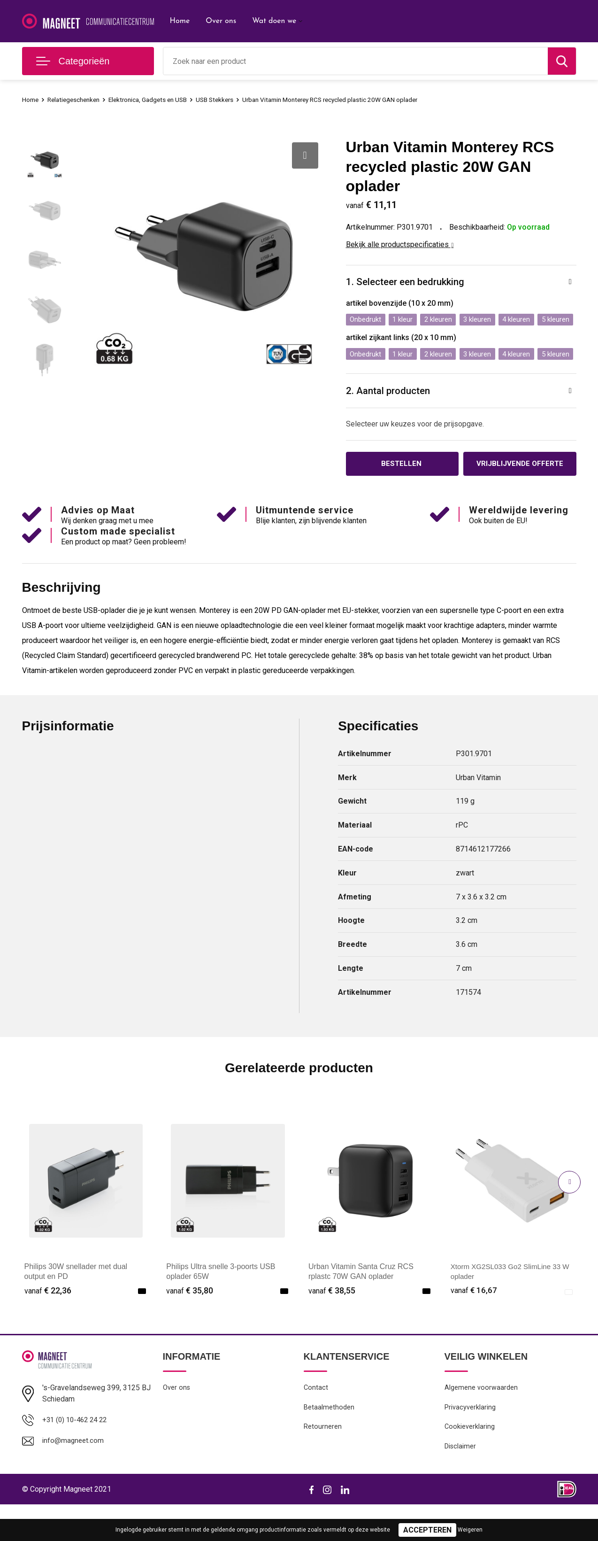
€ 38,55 (331, 1324)
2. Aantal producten (391, 423)
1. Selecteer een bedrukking (409, 282)
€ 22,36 (47, 1324)
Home (180, 21)
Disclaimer (460, 1482)
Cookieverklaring (470, 1462)
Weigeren (470, 1529)
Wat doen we (274, 21)
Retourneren (323, 1462)
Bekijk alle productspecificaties (400, 244)
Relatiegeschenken (78, 99)
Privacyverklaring (470, 1442)
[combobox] (355, 61)
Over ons (221, 21)
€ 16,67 (474, 1324)
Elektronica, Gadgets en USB (159, 99)
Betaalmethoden (329, 1442)
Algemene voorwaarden (481, 1421)
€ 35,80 (189, 1324)
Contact (316, 1421)
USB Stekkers (232, 99)
